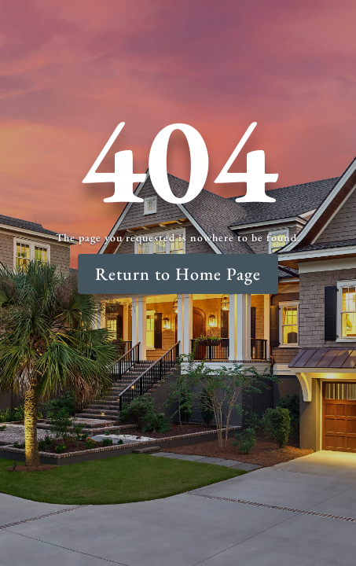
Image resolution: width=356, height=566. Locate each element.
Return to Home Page (178, 274)
